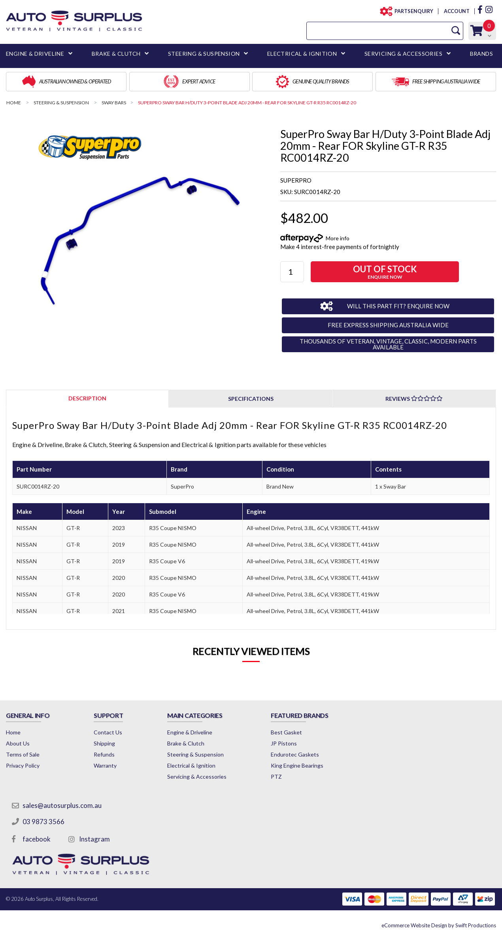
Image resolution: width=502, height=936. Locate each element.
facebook (37, 839)
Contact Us (108, 732)
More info (337, 238)
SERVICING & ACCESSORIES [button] (403, 53)
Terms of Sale (23, 754)
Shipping (104, 743)
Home (13, 732)
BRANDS (481, 53)
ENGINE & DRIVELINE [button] (35, 53)
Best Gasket (286, 732)
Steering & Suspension (195, 754)
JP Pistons (284, 743)
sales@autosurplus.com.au (62, 805)
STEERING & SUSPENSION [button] (204, 53)
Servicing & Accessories (196, 776)
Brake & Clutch (185, 743)
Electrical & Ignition (191, 765)
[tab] (87, 398)
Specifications (251, 398)
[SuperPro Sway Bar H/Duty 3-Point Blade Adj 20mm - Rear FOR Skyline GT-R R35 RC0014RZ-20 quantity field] (292, 271)
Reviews (414, 398)
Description (87, 398)
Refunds (104, 754)
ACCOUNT (456, 11)
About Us (18, 743)
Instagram (94, 839)
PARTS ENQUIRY (411, 11)
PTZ (276, 776)
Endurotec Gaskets (295, 754)
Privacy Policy (23, 765)
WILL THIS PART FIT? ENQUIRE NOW (398, 305)
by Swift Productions (438, 925)
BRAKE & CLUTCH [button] (116, 53)
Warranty (105, 765)
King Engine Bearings (297, 765)
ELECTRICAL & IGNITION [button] (302, 53)
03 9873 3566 (43, 821)
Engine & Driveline (189, 732)
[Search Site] (456, 30)
